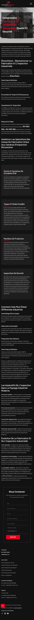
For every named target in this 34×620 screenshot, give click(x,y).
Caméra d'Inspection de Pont (7, 562)
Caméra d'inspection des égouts (8, 572)
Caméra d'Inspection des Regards (9, 567)
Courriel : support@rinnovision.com (9, 585)
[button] (30, 4)
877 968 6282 (13, 583)
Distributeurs (5, 552)
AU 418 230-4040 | (5, 583)
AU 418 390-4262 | (5, 595)
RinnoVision (7, 476)
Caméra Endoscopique (6, 570)
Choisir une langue (12, 527)
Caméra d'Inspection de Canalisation (9, 565)
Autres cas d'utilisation (6, 575)
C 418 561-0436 (4, 593)
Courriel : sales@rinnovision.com (9, 597)
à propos (4, 550)
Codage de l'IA (5, 554)
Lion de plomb (18, 607)
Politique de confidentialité (7, 610)
